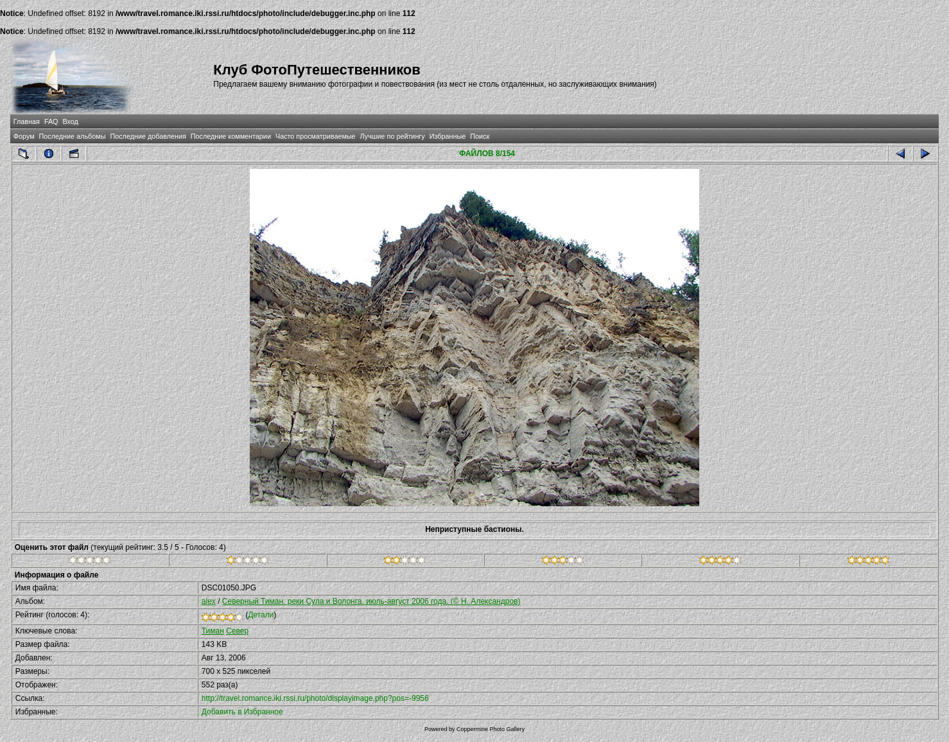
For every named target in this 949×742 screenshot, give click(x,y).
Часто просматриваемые (315, 136)
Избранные (448, 136)
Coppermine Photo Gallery (491, 729)
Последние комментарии (231, 136)
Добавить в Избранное (242, 711)
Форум (24, 136)
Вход (70, 121)
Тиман (213, 630)
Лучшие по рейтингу (392, 136)
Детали (261, 614)
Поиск (479, 136)
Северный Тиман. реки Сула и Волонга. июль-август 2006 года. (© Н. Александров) (371, 601)
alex (209, 601)
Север (237, 630)
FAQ (51, 121)
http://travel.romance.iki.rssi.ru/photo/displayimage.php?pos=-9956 (315, 698)
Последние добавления (148, 136)
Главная (26, 121)
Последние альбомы (72, 136)
